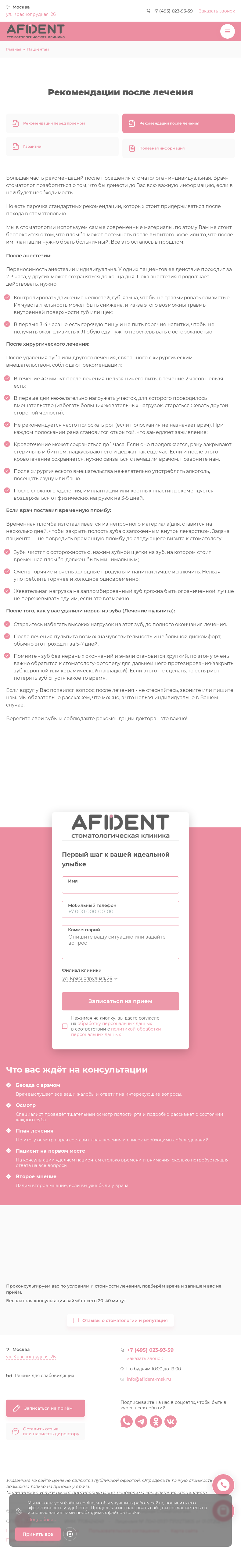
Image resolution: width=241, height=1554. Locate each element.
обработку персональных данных (114, 1023)
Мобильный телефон (92, 905)
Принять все (38, 1534)
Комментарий (84, 929)
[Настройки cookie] (70, 1534)
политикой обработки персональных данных (116, 1031)
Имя (73, 881)
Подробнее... (41, 1519)
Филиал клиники (82, 970)
